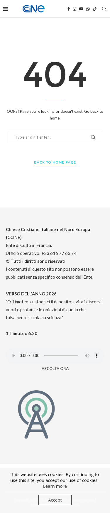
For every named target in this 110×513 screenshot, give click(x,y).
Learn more (55, 486)
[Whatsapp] (88, 8)
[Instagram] (74, 8)
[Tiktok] (95, 8)
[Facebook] (68, 8)
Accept (55, 500)
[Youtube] (81, 8)
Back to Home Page (55, 162)
